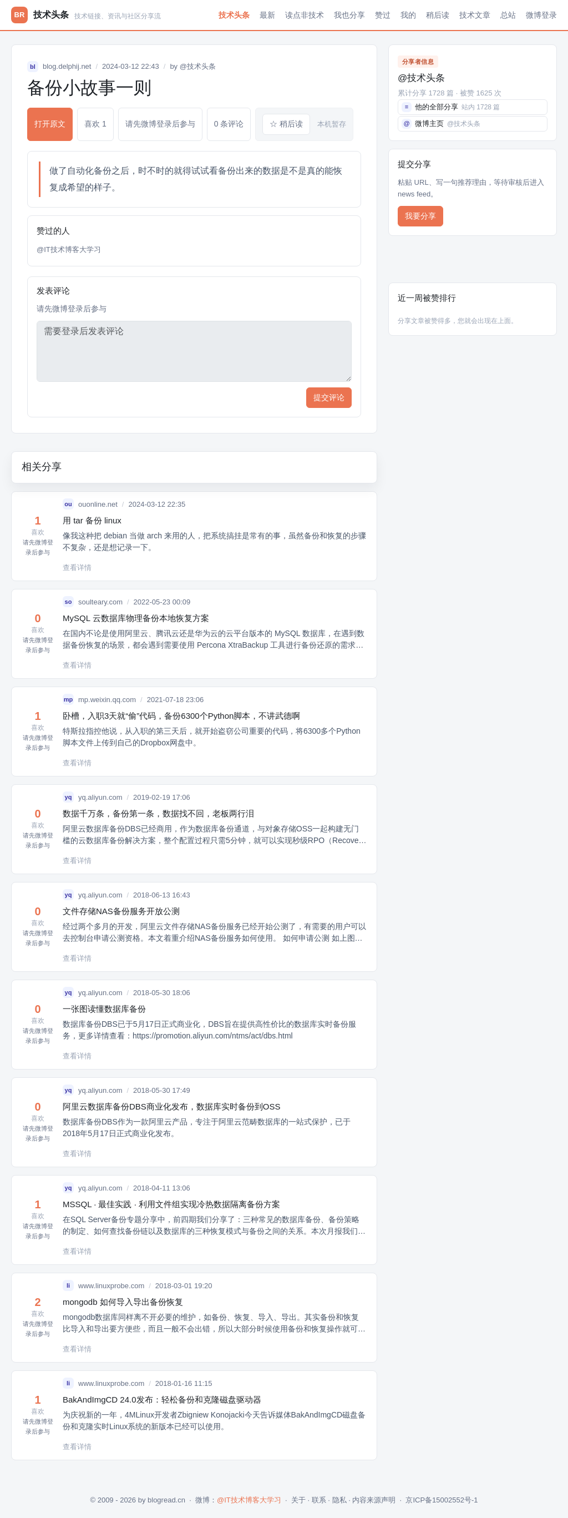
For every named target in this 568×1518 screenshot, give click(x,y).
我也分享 (349, 15)
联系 (319, 1500)
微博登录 (541, 15)
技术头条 (234, 15)
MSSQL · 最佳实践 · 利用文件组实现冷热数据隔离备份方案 (171, 1204)
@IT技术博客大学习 (69, 249)
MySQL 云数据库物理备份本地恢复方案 (136, 618)
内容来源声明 (373, 1500)
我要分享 (420, 215)
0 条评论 (229, 123)
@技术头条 (198, 66)
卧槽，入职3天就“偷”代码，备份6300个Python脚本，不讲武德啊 (181, 715)
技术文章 (474, 15)
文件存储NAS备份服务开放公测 (121, 911)
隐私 (339, 1500)
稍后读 (437, 15)
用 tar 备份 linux (92, 520)
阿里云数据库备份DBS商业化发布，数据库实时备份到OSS (172, 1106)
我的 (408, 15)
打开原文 (49, 123)
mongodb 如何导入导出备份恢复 (123, 1302)
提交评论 (328, 397)
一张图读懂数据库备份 (104, 1008)
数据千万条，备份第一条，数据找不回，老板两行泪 (158, 813)
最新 (267, 15)
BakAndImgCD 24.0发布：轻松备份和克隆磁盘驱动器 (162, 1399)
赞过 (382, 15)
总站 (508, 15)
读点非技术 (304, 15)
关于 (298, 1500)
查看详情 (77, 567)
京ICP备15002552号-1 (441, 1500)
